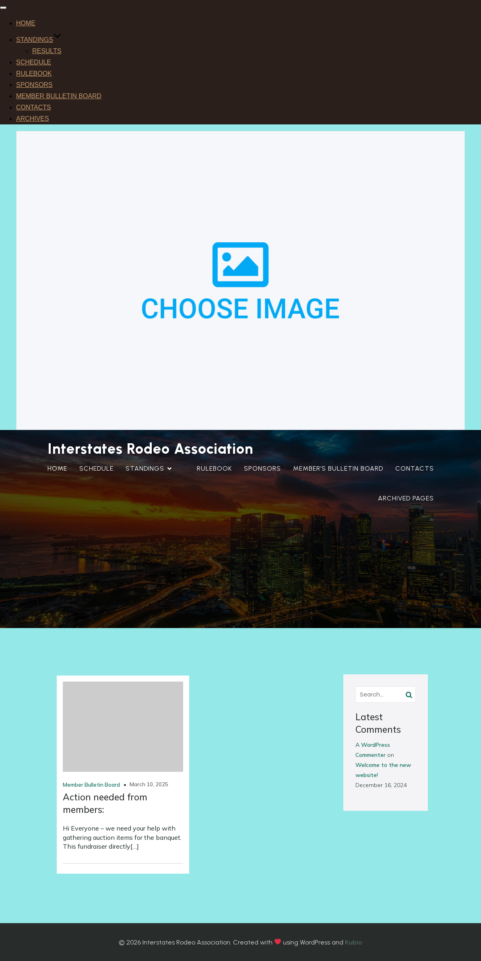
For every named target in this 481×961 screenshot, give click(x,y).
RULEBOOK (34, 73)
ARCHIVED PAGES (406, 498)
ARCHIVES (32, 118)
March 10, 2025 (149, 784)
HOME (25, 23)
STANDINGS (39, 39)
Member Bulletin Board (91, 784)
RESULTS (46, 51)
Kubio (353, 942)
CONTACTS (33, 107)
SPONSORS (34, 84)
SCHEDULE (33, 62)
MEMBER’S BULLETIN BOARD (338, 468)
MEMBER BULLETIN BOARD (58, 96)
